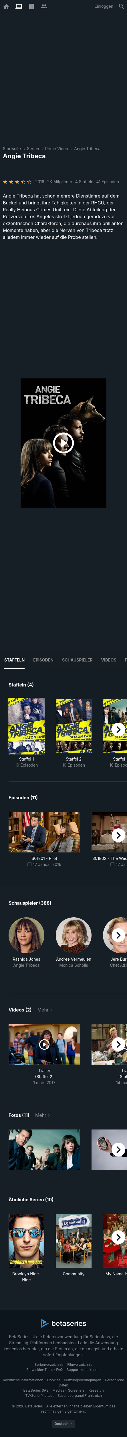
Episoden (43, 659)
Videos (108, 659)
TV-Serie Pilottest (39, 1395)
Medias (58, 1390)
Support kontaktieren (84, 1370)
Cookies (53, 1380)
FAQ (59, 1370)
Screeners (76, 1390)
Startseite (12, 148)
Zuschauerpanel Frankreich (79, 1395)
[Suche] (121, 6)
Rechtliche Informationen (23, 1380)
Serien (33, 148)
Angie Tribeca (87, 148)
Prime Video (56, 148)
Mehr (43, 1010)
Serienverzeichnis (49, 1364)
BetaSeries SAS (36, 1390)
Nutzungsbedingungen (82, 1380)
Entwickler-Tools (39, 1370)
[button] (26, 948)
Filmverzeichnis (79, 1364)
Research (96, 1390)
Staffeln (14, 659)
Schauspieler (77, 659)
